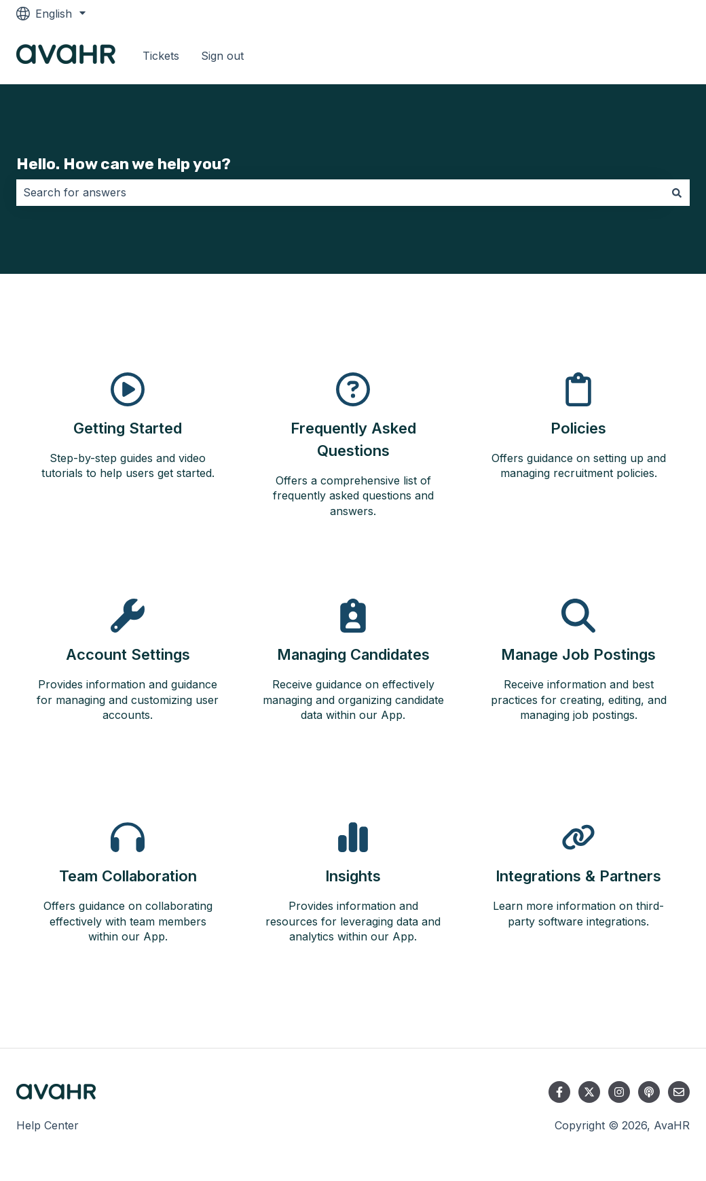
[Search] (677, 192)
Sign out (222, 56)
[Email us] (679, 1092)
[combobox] (340, 192)
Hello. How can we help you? (123, 163)
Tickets (161, 56)
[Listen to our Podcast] (649, 1092)
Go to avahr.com (633, 56)
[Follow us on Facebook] (559, 1092)
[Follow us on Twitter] (589, 1092)
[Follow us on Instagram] (619, 1092)
